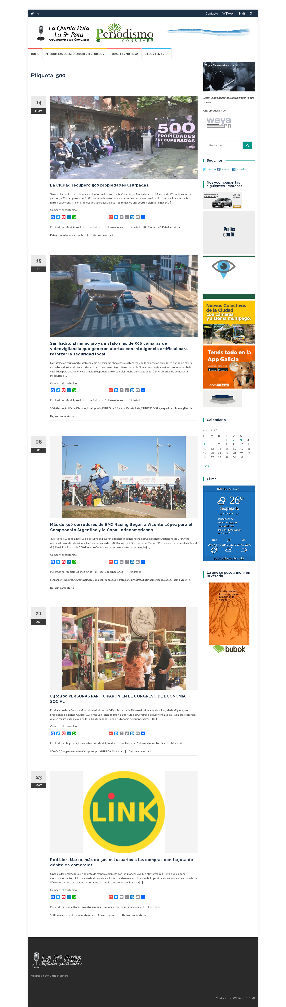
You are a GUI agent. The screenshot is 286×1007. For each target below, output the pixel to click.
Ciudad (152, 227)
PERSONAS (108, 751)
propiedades (63, 235)
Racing (176, 579)
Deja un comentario (102, 235)
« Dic (206, 465)
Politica (160, 743)
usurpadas (78, 235)
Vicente (185, 579)
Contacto (212, 13)
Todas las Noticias (124, 54)
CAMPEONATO (83, 579)
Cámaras (81, 408)
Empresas (71, 743)
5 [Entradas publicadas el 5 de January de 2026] (204, 444)
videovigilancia (183, 408)
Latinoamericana (153, 579)
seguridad (167, 408)
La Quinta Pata (131, 408)
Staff (242, 13)
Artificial (70, 408)
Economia (108, 906)
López (167, 579)
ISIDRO (106, 408)
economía (79, 751)
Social (119, 751)
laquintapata (93, 751)
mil (109, 915)
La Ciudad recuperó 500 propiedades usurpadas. (100, 185)
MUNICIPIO (148, 408)
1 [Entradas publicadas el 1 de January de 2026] (226, 440)
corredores (106, 579)
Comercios (61, 915)
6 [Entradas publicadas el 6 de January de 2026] (211, 444)
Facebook (224, 169)
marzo (103, 915)
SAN (157, 408)
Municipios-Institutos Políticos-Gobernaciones (94, 227)
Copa (96, 579)
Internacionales (87, 743)
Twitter (210, 169)
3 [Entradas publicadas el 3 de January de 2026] (241, 440)
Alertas (59, 408)
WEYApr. (228, 13)
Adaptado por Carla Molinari (49, 975)
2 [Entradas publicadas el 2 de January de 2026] (233, 440)
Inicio (35, 54)
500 (145, 227)
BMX (71, 579)
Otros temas (154, 54)
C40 (57, 751)
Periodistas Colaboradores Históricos (74, 54)
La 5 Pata (162, 227)
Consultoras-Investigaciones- (84, 906)
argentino (61, 579)
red (114, 915)
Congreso (67, 751)
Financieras (134, 906)
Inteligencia (94, 408)
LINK (96, 915)
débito (73, 915)
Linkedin (239, 169)
